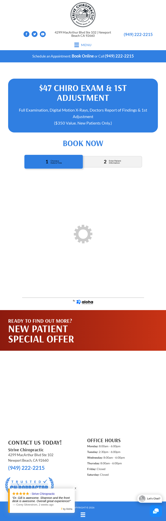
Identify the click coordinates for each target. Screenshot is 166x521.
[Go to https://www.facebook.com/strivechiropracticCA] (26, 34)
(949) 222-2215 (138, 34)
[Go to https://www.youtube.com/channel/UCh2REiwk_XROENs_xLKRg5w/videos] (43, 34)
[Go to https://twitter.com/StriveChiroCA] (34, 34)
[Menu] (83, 514)
